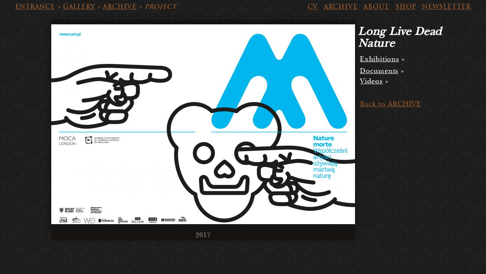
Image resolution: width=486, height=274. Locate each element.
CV (313, 7)
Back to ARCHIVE (390, 104)
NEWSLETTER (446, 7)
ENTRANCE (35, 7)
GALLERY (79, 7)
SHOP (405, 7)
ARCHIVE (120, 7)
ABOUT (376, 7)
